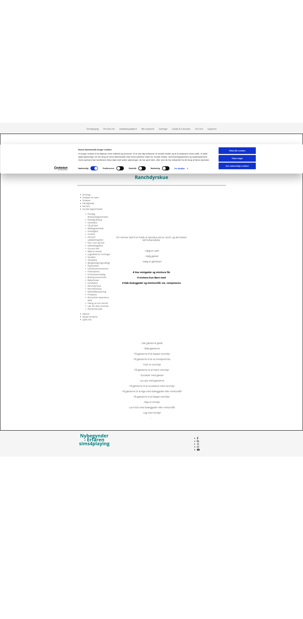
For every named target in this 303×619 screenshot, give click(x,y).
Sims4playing (92, 128)
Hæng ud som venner (98, 303)
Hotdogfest (93, 231)
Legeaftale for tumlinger (99, 254)
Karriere (86, 206)
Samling (162, 128)
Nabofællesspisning (97, 291)
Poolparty (92, 294)
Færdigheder (88, 203)
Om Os (198, 128)
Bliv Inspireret (148, 128)
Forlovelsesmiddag (96, 274)
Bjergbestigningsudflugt (99, 262)
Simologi (86, 194)
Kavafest (92, 257)
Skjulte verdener (90, 316)
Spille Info (87, 319)
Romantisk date (95, 308)
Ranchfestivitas (95, 288)
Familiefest (93, 283)
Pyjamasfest (93, 265)
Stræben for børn (90, 197)
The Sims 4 (108, 128)
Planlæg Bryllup (95, 219)
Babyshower (93, 280)
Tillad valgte (237, 14)
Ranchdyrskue (94, 285)
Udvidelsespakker (127, 128)
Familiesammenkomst (98, 268)
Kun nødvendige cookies (237, 22)
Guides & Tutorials (180, 128)
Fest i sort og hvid (96, 242)
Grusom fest (93, 248)
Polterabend (93, 271)
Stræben (86, 200)
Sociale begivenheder (92, 209)
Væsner (86, 313)
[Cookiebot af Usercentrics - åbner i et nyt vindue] (60, 24)
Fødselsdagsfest (95, 245)
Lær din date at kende (98, 306)
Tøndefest (92, 260)
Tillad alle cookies (237, 6)
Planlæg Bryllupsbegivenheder (98, 215)
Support (211, 128)
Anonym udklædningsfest (95, 238)
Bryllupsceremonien (97, 277)
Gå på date (93, 225)
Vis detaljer (179, 24)
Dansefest (92, 222)
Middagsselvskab (96, 228)
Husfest (91, 234)
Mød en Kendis (95, 251)
